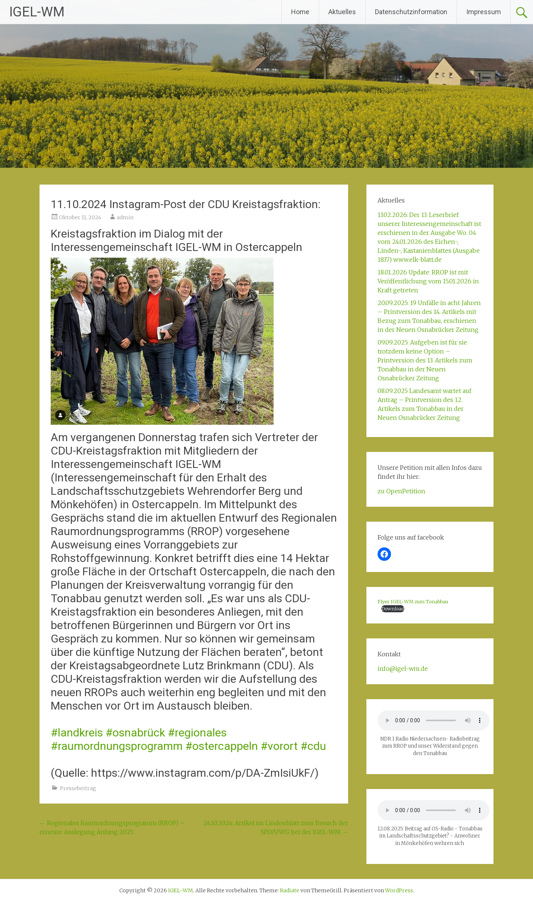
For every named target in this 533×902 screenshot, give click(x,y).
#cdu (313, 745)
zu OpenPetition (401, 491)
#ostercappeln (221, 745)
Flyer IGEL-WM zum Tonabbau (413, 601)
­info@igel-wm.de (403, 668)
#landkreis (77, 732)
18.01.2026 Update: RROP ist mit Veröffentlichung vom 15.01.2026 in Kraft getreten (428, 281)
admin (125, 217)
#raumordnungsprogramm (117, 745)
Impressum (483, 12)
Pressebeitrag (78, 788)
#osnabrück (135, 732)
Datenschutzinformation (411, 12)
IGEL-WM (36, 12)
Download (392, 609)
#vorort (279, 745)
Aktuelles (342, 12)
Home (300, 12)
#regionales (197, 732)
